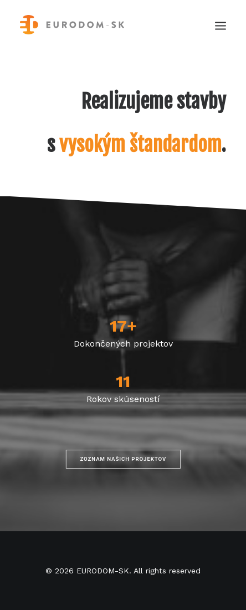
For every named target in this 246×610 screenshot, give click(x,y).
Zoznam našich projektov (123, 459)
